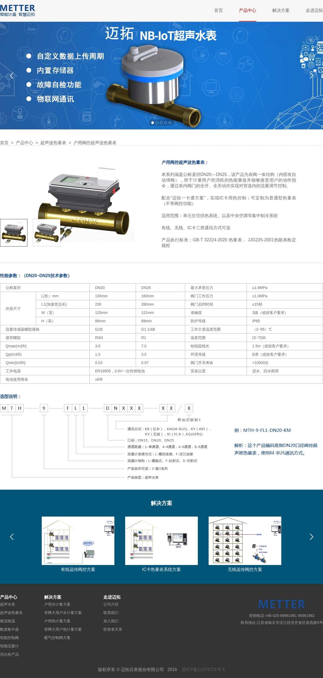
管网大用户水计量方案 (63, 612)
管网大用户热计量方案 (63, 629)
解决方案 (281, 10)
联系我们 (110, 612)
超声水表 (7, 604)
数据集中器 (9, 629)
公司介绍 (110, 604)
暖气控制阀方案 (57, 637)
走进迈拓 (314, 10)
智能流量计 (9, 646)
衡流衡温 (7, 621)
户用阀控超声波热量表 (95, 142)
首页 (218, 10)
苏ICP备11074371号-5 (203, 669)
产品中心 (247, 10)
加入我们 (110, 621)
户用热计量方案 (57, 621)
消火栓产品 (9, 654)
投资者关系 (112, 629)
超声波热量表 (53, 142)
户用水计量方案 (57, 604)
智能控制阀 (9, 637)
